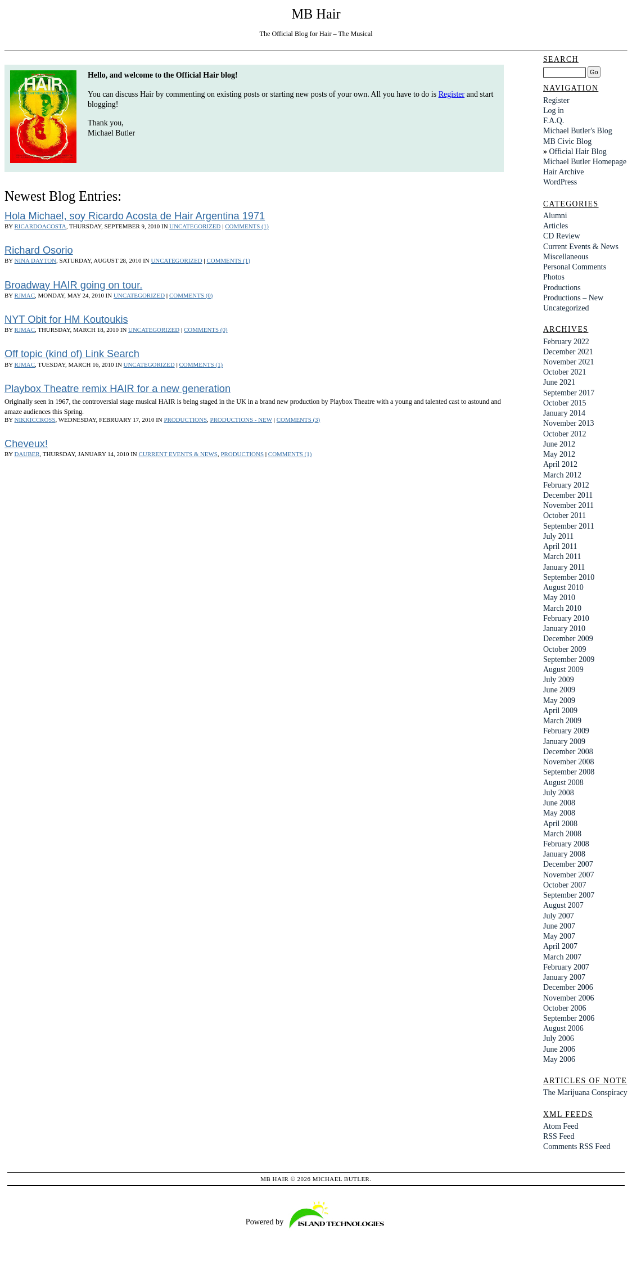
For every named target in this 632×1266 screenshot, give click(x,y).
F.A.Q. (553, 120)
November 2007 (568, 875)
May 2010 (559, 597)
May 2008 (559, 813)
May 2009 (559, 700)
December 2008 (568, 751)
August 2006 (563, 1028)
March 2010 (562, 608)
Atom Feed (560, 1126)
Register (452, 94)
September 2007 (568, 895)
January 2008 (564, 854)
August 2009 (563, 669)
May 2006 (559, 1059)
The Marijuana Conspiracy (585, 1092)
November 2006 (568, 998)
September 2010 (568, 577)
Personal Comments (574, 267)
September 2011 (568, 526)
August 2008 (563, 782)
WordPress (560, 182)
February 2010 (566, 618)
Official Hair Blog (577, 151)
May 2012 (559, 454)
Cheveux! (26, 443)
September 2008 (568, 772)
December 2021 (568, 352)
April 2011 (560, 546)
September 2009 (568, 659)
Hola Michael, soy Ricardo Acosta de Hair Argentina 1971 (134, 216)
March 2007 (562, 957)
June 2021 (559, 382)
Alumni (555, 215)
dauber (27, 453)
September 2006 (568, 1018)
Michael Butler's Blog (577, 131)
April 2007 (560, 946)
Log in (553, 110)
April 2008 (560, 823)
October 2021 (564, 372)
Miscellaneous (566, 257)
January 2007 (564, 977)
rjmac (25, 295)
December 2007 (568, 864)
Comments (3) (298, 419)
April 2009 (560, 710)
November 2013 (568, 423)
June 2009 (559, 690)
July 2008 (558, 793)
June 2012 (559, 444)
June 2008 (559, 803)
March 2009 (562, 721)
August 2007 (563, 905)
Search (561, 59)
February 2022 (566, 341)
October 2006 (564, 1008)
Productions (185, 419)
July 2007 (558, 916)
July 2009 (558, 679)
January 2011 (564, 567)
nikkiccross (35, 419)
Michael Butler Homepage (584, 161)
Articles (555, 226)
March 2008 (562, 834)
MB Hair (315, 13)
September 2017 (568, 393)
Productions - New (241, 419)
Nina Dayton (35, 260)
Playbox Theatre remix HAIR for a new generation (117, 388)
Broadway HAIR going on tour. (73, 285)
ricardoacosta (40, 226)
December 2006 (568, 987)
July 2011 (558, 536)
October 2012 (564, 434)
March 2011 (562, 556)
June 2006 (559, 1049)
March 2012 (562, 475)
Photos (554, 277)
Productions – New (573, 298)
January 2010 (564, 628)
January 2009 (564, 741)
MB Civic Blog (567, 141)
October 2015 (564, 403)
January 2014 (564, 413)
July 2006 (558, 1038)
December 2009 (568, 638)
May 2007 (559, 936)
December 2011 (568, 495)
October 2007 (564, 885)
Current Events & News (177, 453)
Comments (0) (191, 295)
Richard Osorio (38, 250)
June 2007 (559, 926)
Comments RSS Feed (577, 1146)
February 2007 (566, 967)
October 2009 (564, 649)
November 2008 (568, 762)
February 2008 (566, 844)
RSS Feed (559, 1136)
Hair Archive (563, 172)
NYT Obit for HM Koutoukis (66, 319)
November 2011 (568, 505)
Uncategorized (194, 226)
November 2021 (568, 362)
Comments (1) (246, 226)
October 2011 (564, 515)
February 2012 (566, 485)
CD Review (561, 236)
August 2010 (563, 587)
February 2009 (566, 731)
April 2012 (560, 464)
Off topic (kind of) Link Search (71, 353)
